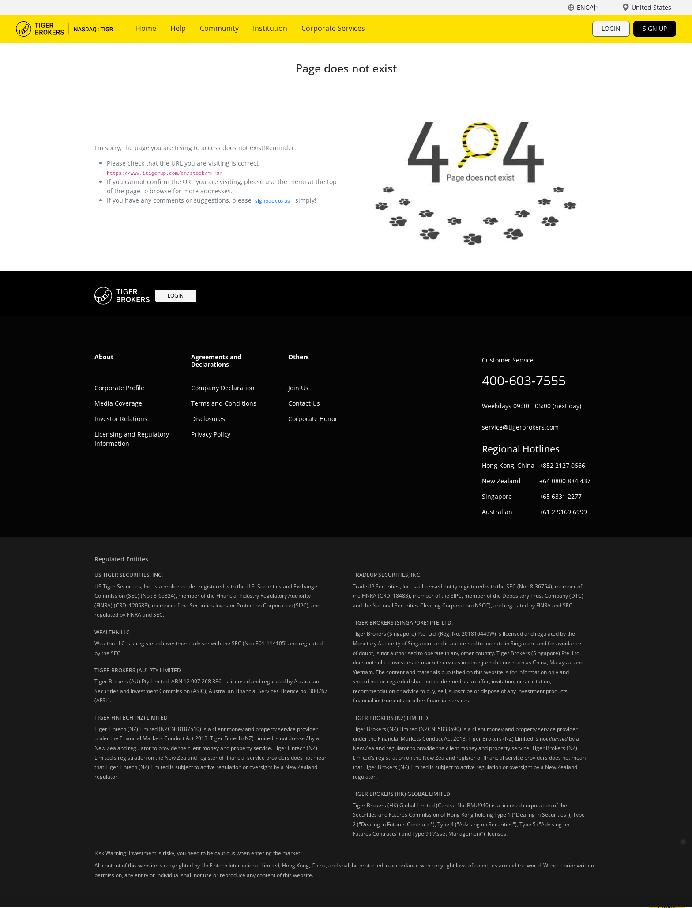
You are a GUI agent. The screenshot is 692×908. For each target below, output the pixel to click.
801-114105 (270, 643)
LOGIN (611, 28)
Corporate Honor (313, 418)
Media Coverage (118, 403)
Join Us (298, 388)
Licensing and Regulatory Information (131, 439)
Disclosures (208, 418)
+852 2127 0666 (562, 465)
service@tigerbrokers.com (520, 427)
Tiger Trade (64, 29)
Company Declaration (223, 388)
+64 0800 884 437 (564, 481)
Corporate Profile (119, 388)
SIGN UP (655, 28)
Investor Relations (120, 418)
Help (178, 28)
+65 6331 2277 (560, 496)
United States (651, 7)
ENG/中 (587, 7)
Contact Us (304, 403)
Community (219, 28)
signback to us (272, 200)
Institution (270, 28)
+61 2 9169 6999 (563, 512)
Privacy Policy (210, 434)
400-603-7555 (524, 380)
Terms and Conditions (223, 403)
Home (146, 28)
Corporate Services (333, 28)
